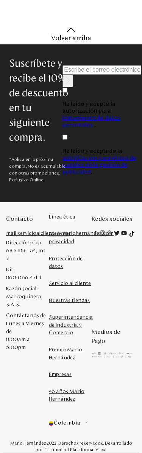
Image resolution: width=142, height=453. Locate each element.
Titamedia (55, 449)
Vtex (100, 449)
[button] (70, 423)
